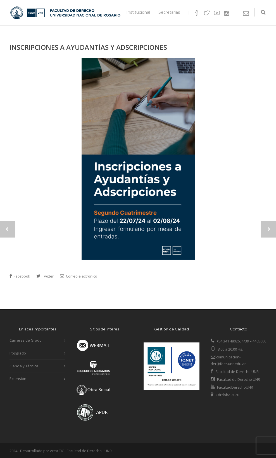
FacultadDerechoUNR (234, 387)
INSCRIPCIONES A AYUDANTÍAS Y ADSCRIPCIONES (88, 47)
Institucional (138, 12)
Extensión (17, 378)
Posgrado (17, 353)
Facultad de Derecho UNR (237, 371)
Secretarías (169, 12)
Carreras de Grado (25, 340)
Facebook (19, 276)
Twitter (45, 276)
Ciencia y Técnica (23, 365)
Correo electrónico (78, 276)
